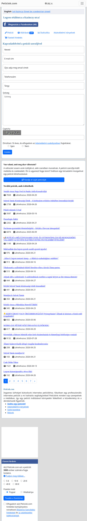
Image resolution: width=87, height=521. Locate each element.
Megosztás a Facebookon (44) (20, 24)
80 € (17, 484)
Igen (12, 146)
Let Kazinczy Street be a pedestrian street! (31, 11)
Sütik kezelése (13, 409)
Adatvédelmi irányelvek (64, 32)
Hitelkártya (28, 492)
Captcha (6, 128)
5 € (7, 481)
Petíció (9, 32)
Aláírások (26, 32)
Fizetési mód (9, 489)
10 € (16, 481)
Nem (27, 146)
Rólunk (10, 412)
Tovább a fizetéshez (14, 498)
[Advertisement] (19, 442)
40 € (8, 484)
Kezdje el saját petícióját (34, 179)
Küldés (7, 152)
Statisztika (44, 32)
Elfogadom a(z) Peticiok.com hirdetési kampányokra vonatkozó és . (20, 510)
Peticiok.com (9, 3)
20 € (25, 481)
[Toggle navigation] (82, 3)
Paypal (12, 492)
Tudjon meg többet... (14, 476)
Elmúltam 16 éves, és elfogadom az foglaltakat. (37, 143)
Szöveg (6, 92)
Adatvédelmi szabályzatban (47, 143)
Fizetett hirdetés (13, 37)
